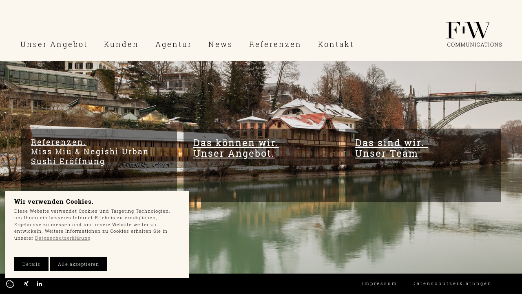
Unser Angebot (54, 44)
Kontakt (336, 44)
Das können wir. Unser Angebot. (236, 148)
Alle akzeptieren (78, 264)
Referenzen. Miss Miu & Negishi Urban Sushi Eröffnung (90, 151)
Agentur (173, 44)
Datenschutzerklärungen (452, 283)
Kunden (121, 44)
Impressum (380, 283)
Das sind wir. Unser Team (391, 148)
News (220, 44)
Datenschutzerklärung (63, 238)
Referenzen (275, 44)
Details (31, 264)
